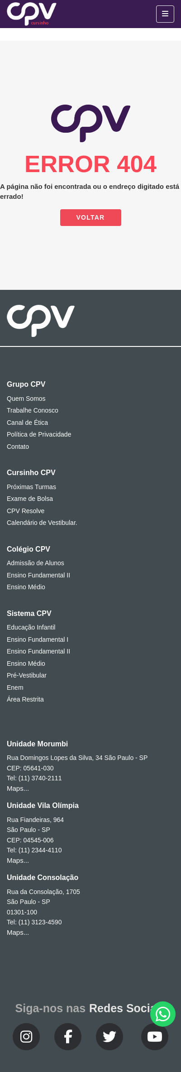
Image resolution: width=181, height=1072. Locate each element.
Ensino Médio (26, 587)
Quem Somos (26, 398)
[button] (163, 1014)
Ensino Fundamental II (38, 575)
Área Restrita (25, 699)
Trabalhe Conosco (32, 410)
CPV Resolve (25, 510)
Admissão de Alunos (35, 563)
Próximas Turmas (31, 486)
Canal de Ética (27, 422)
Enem (15, 687)
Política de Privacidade (39, 434)
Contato (18, 446)
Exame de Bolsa (30, 498)
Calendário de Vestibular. (42, 522)
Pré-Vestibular (27, 675)
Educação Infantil (31, 627)
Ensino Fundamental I (37, 639)
